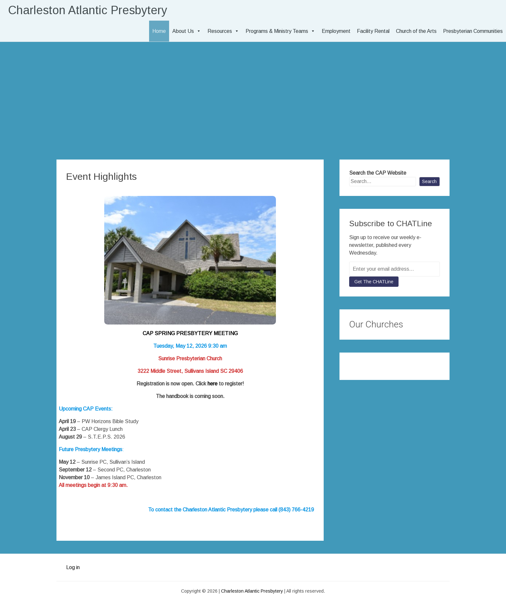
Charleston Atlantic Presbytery (87, 10)
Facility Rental (373, 31)
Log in (73, 567)
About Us (186, 31)
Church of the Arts (416, 31)
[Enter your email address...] (394, 269)
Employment (336, 31)
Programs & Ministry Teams (280, 31)
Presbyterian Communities (473, 31)
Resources (223, 31)
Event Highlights (101, 176)
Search (429, 181)
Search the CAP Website (377, 173)
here (212, 383)
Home (159, 31)
